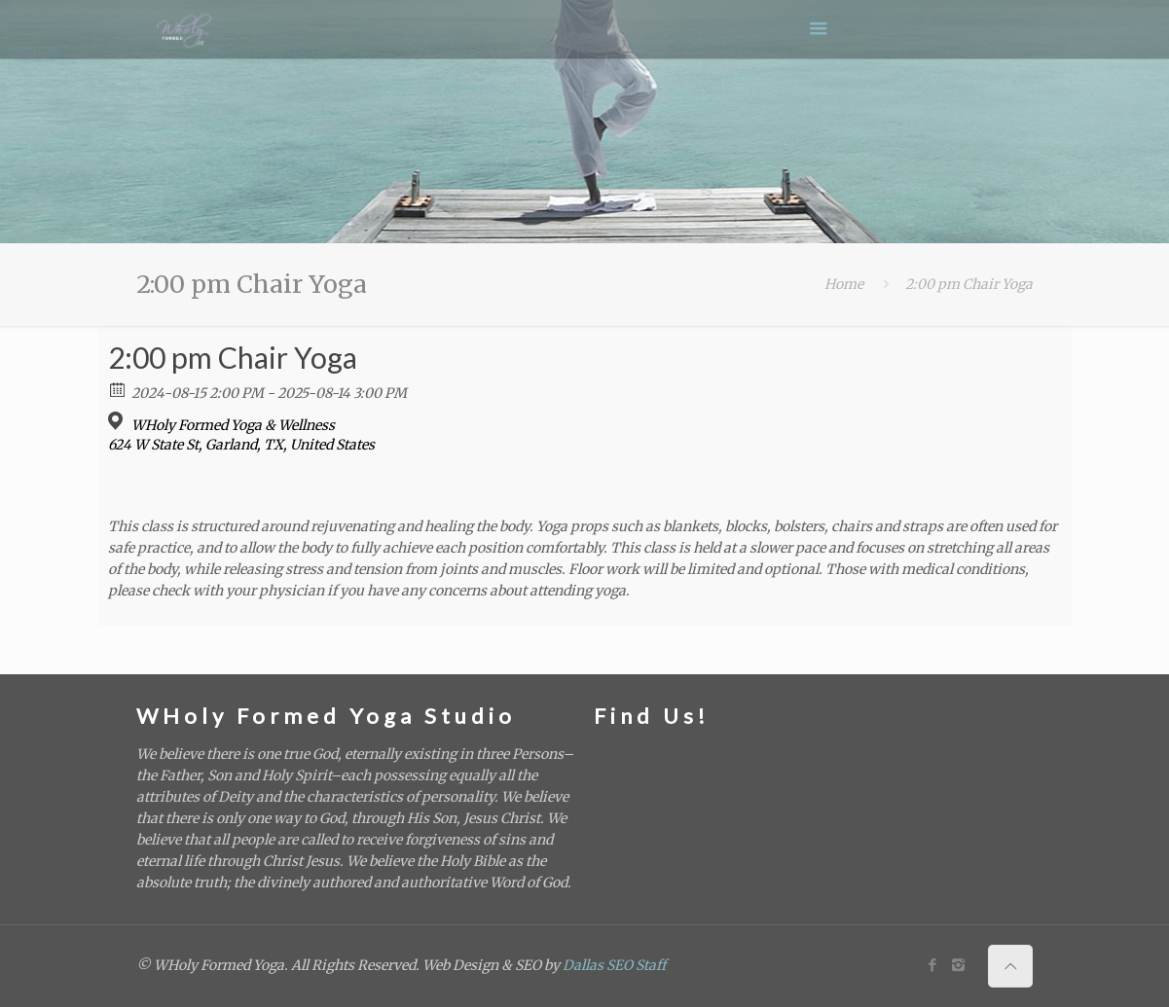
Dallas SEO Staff (614, 965)
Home (843, 284)
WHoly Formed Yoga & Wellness (233, 425)
